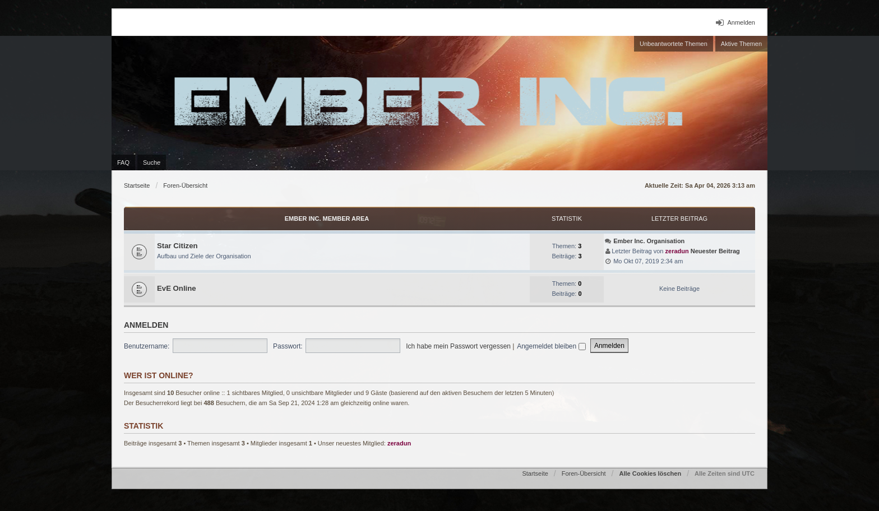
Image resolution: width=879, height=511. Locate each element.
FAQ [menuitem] (123, 162)
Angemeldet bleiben (551, 346)
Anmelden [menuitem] (741, 22)
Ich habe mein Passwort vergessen (458, 346)
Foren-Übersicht (185, 185)
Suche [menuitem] (151, 162)
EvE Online (176, 288)
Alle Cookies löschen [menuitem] (650, 473)
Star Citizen (177, 245)
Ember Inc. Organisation (648, 241)
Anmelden (146, 324)
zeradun (677, 251)
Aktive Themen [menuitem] (741, 43)
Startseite (137, 185)
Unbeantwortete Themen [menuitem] (673, 43)
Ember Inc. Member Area (327, 218)
